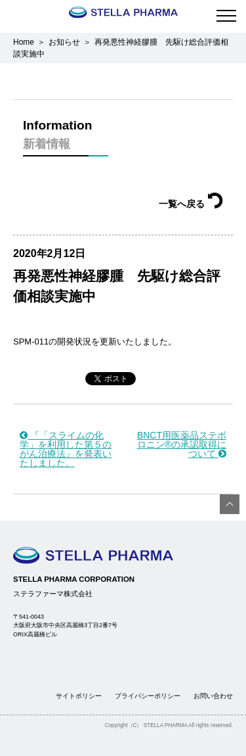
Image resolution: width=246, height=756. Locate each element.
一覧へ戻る (191, 204)
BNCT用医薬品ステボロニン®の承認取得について (181, 444)
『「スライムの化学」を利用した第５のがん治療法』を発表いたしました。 (66, 449)
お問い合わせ (213, 695)
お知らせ (64, 42)
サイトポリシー (79, 695)
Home (23, 42)
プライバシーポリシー (147, 695)
